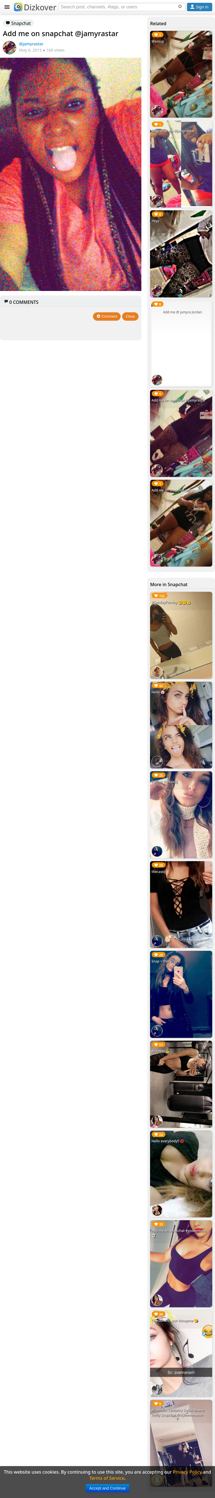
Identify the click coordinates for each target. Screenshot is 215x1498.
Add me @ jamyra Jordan (182, 312)
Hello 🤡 (158, 692)
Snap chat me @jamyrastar (173, 131)
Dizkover (35, 7)
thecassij (158, 871)
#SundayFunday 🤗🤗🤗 (171, 602)
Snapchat (18, 23)
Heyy (155, 220)
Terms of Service (106, 1478)
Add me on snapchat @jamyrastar (178, 400)
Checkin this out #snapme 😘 (174, 1320)
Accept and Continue (107, 1488)
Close (130, 316)
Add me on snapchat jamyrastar (177, 490)
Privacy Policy (187, 1472)
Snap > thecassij (164, 961)
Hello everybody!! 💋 (167, 1141)
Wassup (157, 41)
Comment (107, 316)
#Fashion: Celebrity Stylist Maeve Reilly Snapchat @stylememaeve (177, 1412)
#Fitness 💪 (160, 1051)
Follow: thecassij (164, 781)
